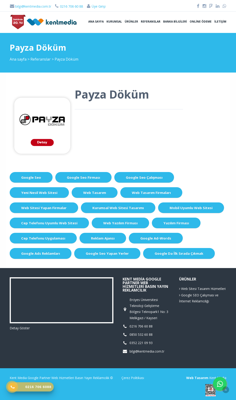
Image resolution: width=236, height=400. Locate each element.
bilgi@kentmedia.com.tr (30, 6)
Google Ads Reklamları (40, 253)
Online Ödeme (201, 21)
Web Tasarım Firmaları (151, 192)
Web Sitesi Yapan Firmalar (44, 207)
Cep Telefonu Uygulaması (43, 238)
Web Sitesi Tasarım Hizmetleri (202, 288)
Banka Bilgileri (175, 21)
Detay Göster (20, 328)
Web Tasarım (94, 192)
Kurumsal (114, 21)
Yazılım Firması (176, 223)
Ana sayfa (96, 21)
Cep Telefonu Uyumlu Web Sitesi (49, 223)
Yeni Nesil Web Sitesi (39, 192)
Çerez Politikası (132, 378)
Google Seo (31, 177)
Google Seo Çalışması (144, 177)
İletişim (220, 21)
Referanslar (150, 21)
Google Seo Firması (83, 177)
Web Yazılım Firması (120, 223)
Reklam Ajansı (103, 238)
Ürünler (131, 21)
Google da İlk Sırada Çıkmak (179, 253)
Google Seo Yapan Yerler (107, 253)
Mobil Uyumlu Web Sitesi (191, 207)
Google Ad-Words (155, 238)
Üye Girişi (96, 6)
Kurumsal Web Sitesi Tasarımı (118, 207)
